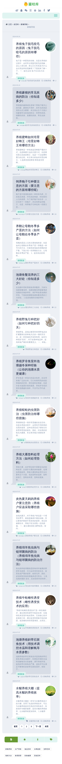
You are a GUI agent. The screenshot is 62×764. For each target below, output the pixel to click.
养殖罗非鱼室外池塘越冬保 (29, 398)
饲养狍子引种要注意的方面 (29, 214)
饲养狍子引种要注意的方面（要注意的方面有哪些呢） (28, 186)
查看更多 (21, 78)
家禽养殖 (24, 24)
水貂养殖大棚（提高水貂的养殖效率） (28, 692)
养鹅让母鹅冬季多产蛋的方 (29, 263)
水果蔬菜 (37, 749)
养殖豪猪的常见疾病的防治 (29, 125)
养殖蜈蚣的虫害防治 (31, 442)
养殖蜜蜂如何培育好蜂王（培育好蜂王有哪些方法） (28, 141)
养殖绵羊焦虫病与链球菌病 (29, 586)
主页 (10, 24)
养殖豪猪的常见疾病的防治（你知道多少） (28, 97)
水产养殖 (18, 749)
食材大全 (8, 756)
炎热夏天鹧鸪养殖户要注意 (29, 536)
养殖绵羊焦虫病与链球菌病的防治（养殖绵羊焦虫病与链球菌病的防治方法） (29, 556)
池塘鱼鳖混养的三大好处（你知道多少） (28, 279)
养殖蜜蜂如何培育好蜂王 (29, 170)
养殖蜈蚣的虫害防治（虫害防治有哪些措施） (28, 414)
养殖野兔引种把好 (32, 349)
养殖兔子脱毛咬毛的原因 (30, 81)
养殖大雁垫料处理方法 (30, 487)
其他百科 (37, 756)
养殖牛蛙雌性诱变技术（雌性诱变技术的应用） (28, 602)
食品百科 (28, 749)
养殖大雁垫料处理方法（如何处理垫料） (28, 458)
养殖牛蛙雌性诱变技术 (30, 628)
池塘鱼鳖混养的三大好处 (29, 307)
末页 (46, 726)
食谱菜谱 (18, 756)
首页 (15, 726)
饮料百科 (47, 749)
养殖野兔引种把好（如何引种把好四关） (28, 323)
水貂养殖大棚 (34, 721)
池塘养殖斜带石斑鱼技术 (29, 676)
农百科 (16, 24)
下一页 (38, 726)
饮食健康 (28, 756)
